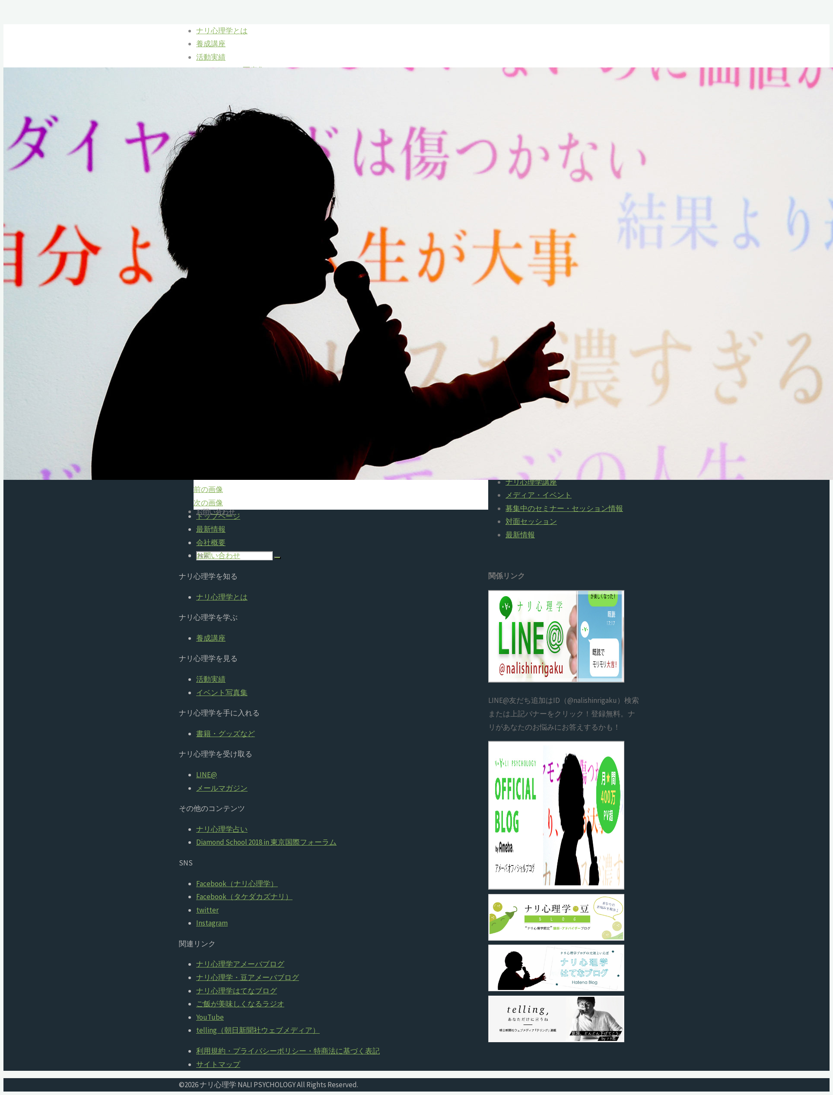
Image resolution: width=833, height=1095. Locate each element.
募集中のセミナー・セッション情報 (564, 508)
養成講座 (211, 638)
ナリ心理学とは (222, 597)
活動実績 (211, 679)
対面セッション (531, 521)
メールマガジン (222, 788)
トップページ (218, 516)
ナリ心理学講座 (531, 482)
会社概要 (211, 542)
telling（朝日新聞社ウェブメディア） (258, 1030)
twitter (207, 910)
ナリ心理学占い (222, 829)
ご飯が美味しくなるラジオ (240, 1004)
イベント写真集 (222, 692)
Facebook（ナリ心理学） (237, 883)
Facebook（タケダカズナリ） (244, 896)
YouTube (210, 1017)
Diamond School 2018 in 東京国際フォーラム (266, 842)
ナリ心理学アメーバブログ (240, 964)
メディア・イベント (539, 495)
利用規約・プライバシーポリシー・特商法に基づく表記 (288, 1051)
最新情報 (520, 535)
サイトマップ (218, 1064)
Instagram (212, 923)
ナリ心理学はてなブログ (236, 991)
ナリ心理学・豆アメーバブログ (247, 977)
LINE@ (206, 774)
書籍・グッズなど (225, 733)
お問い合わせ (218, 555)
